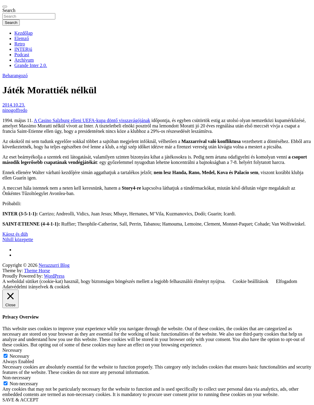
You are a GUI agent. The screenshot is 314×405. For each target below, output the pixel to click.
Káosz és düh (15, 234)
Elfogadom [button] (286, 281)
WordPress (54, 275)
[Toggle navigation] (4, 6)
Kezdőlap (23, 33)
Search (9, 10)
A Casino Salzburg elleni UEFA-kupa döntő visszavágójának (92, 120)
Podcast (21, 54)
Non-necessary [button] (16, 377)
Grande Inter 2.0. (30, 65)
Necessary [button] (12, 350)
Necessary (19, 356)
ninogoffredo (14, 110)
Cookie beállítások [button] (251, 281)
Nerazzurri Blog (54, 265)
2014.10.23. (13, 104)
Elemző (21, 38)
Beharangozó (15, 75)
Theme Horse (37, 270)
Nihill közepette (17, 239)
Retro (19, 43)
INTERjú (23, 49)
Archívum (24, 60)
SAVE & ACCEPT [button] (20, 399)
